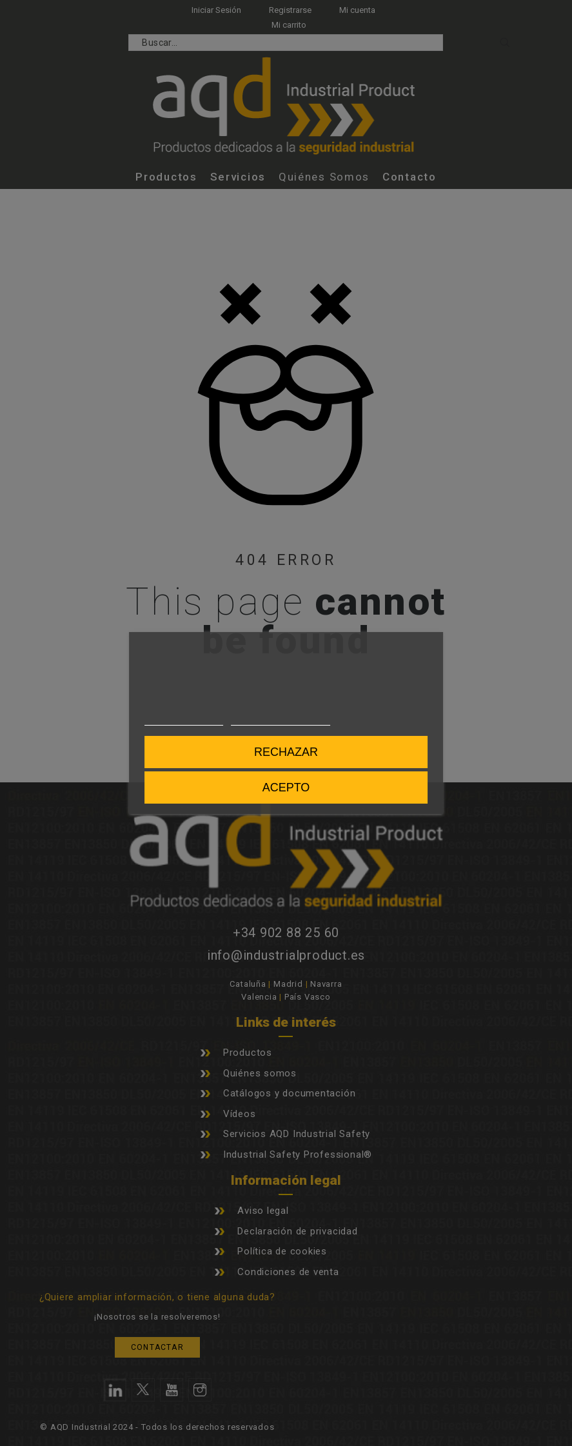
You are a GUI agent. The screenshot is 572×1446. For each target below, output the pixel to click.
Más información (183, 719)
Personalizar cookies (280, 719)
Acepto (286, 787)
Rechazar (286, 752)
